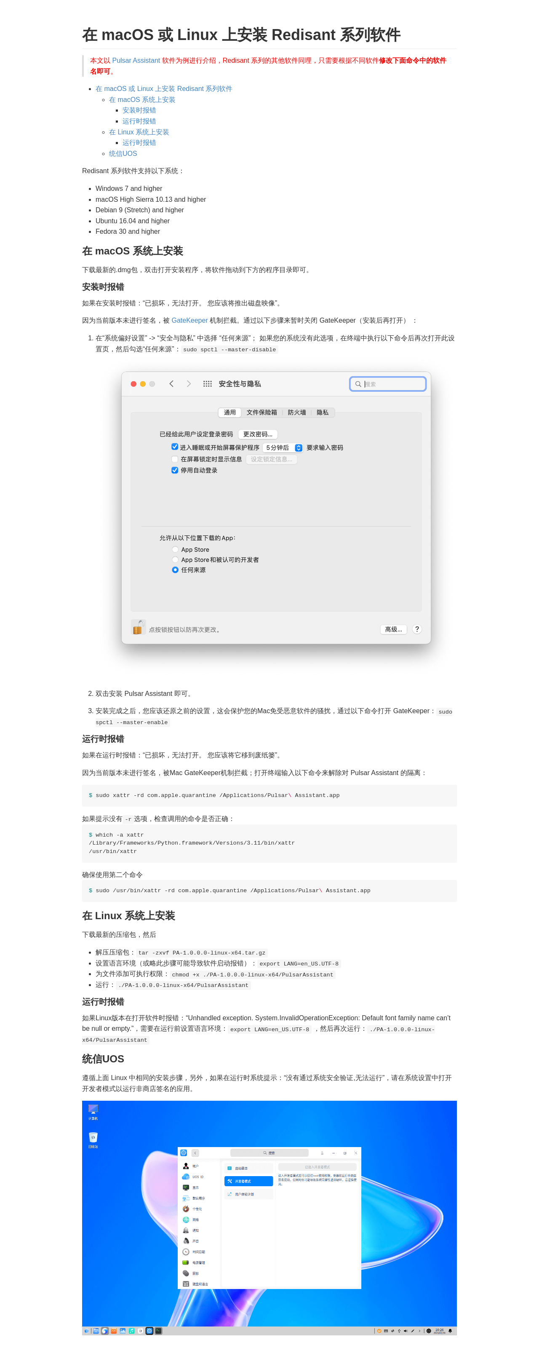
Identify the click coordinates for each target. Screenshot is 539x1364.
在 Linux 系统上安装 (139, 132)
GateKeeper (189, 320)
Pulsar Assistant (136, 60)
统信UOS (123, 153)
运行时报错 (139, 121)
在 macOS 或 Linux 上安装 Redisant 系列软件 (164, 88)
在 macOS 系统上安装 (142, 99)
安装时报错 (139, 110)
